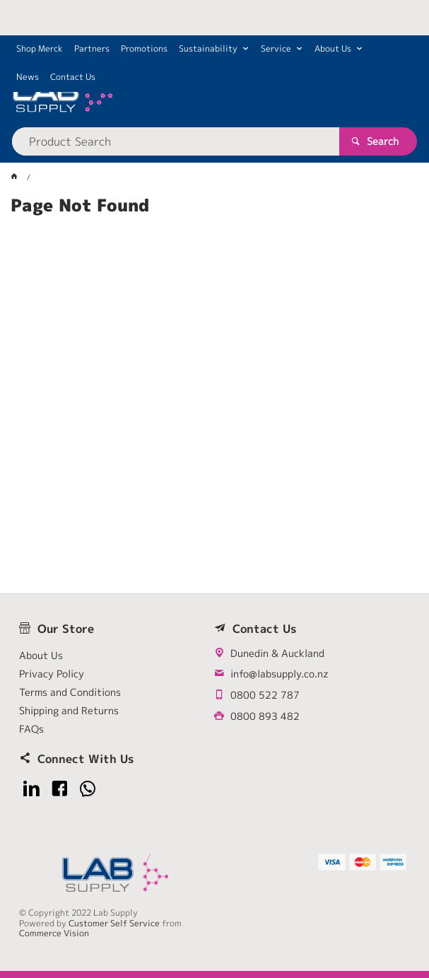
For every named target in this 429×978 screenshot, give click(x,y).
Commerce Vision (54, 933)
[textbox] (175, 141)
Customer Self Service (114, 923)
